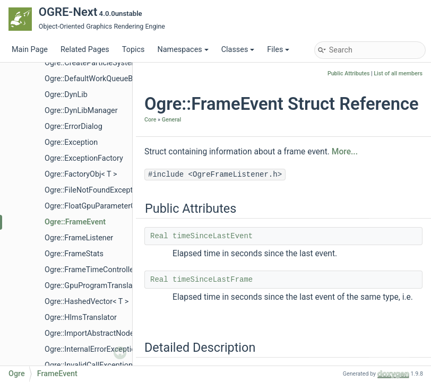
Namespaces (182, 49)
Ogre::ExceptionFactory (84, 158)
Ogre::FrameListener (79, 237)
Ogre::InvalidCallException (89, 365)
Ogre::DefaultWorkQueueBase (95, 78)
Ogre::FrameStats (74, 253)
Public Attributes (348, 73)
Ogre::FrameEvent (75, 222)
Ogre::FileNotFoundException (94, 190)
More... (345, 152)
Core (150, 119)
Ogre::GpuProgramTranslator (93, 285)
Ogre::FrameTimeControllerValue (100, 269)
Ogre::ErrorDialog (73, 126)
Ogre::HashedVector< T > (86, 301)
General (172, 119)
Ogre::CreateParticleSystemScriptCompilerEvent (126, 62)
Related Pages (85, 49)
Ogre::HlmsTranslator (81, 317)
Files (278, 49)
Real (159, 236)
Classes (238, 49)
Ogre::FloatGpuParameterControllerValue (114, 206)
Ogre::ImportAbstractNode (89, 333)
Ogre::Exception (71, 142)
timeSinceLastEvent (213, 236)
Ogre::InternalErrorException (92, 349)
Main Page (30, 49)
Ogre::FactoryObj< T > (81, 174)
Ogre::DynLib (66, 94)
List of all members (398, 73)
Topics (133, 49)
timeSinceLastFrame (213, 279)
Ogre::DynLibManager (81, 110)
